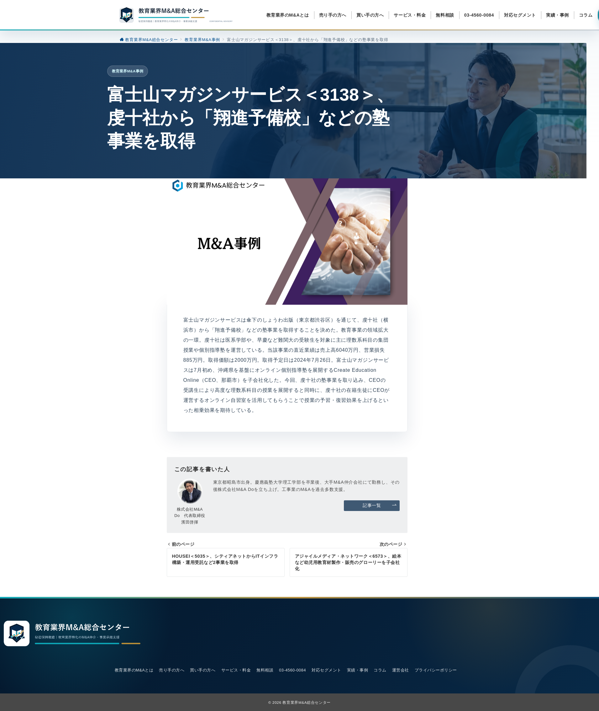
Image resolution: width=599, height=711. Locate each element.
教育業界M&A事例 (128, 71)
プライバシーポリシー (436, 670)
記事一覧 (380, 505)
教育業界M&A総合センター (306, 702)
